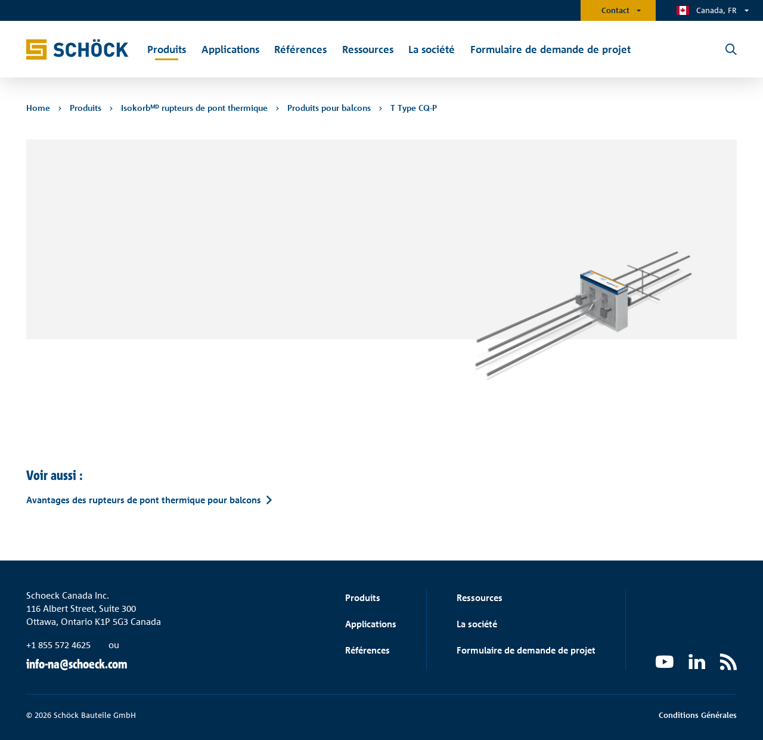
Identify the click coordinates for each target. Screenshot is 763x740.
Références (367, 650)
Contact (615, 10)
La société (477, 624)
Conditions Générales (698, 715)
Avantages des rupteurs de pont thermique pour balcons (143, 500)
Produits (362, 597)
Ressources (480, 597)
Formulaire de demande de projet (526, 650)
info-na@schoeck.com (77, 664)
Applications (370, 624)
